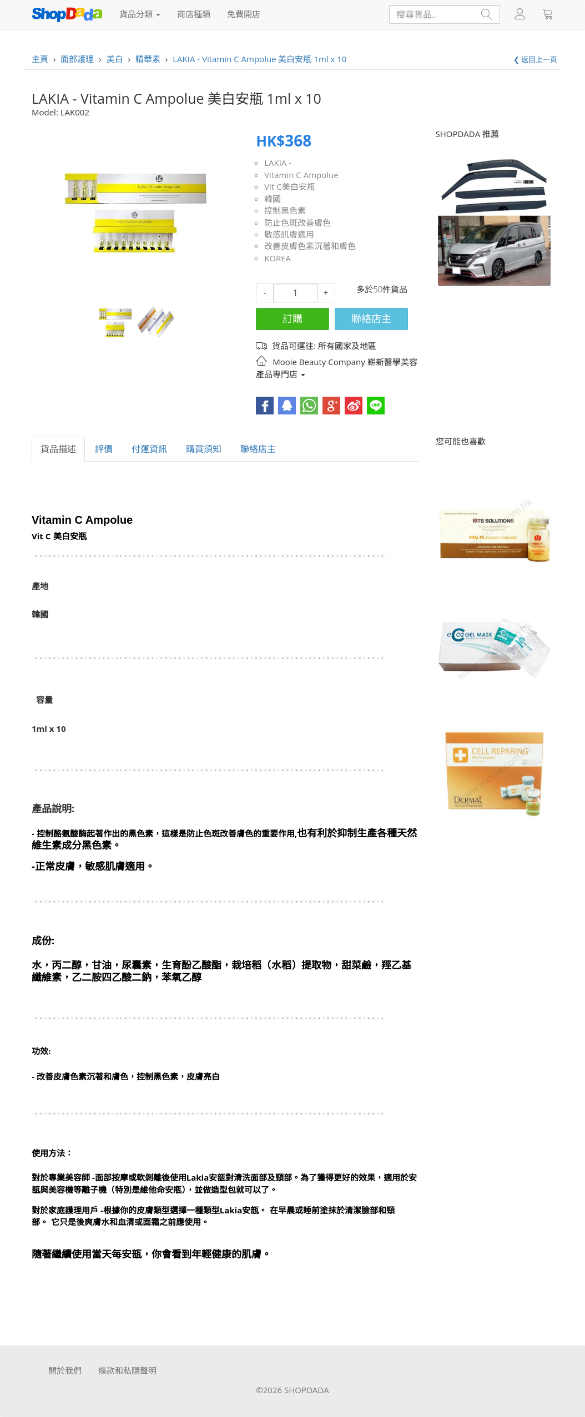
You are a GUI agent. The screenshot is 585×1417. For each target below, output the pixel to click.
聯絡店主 (371, 318)
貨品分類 (139, 13)
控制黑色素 (285, 210)
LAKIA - (277, 162)
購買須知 (203, 449)
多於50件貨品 (381, 289)
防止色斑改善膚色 (297, 222)
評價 (104, 449)
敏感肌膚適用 (289, 234)
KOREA (277, 258)
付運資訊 (149, 449)
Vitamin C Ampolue (301, 174)
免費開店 (243, 13)
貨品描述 (58, 449)
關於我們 (65, 1370)
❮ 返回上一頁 (535, 59)
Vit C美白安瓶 (289, 186)
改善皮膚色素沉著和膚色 (310, 245)
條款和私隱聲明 (127, 1370)
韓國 (272, 198)
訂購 (292, 318)
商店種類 (193, 13)
